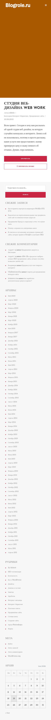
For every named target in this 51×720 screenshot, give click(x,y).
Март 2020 (12, 320)
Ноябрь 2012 (12, 483)
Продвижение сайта (36, 116)
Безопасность (12, 576)
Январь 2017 (12, 337)
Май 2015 (11, 365)
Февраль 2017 (13, 333)
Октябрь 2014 (13, 394)
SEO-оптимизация (14, 572)
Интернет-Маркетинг (20, 116)
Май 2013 (11, 459)
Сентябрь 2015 (13, 353)
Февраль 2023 (13, 308)
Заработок (11, 596)
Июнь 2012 (12, 504)
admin (11, 113)
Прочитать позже (25, 166)
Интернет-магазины (15, 600)
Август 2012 (12, 495)
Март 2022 (12, 312)
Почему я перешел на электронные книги (22, 228)
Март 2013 (12, 467)
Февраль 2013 (13, 471)
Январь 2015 (12, 381)
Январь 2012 (12, 524)
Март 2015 (12, 373)
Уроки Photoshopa (15, 625)
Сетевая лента (13, 617)
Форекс (10, 629)
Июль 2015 (12, 357)
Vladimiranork (14, 272)
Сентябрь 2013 (13, 442)
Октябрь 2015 (13, 349)
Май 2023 (11, 296)
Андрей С (11, 250)
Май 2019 (11, 328)
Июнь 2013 (12, 455)
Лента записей (13, 648)
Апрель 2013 (12, 463)
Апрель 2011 (12, 552)
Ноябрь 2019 (12, 324)
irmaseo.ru (12, 278)
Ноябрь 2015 (12, 345)
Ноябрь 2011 (12, 532)
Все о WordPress (14, 580)
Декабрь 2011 (13, 528)
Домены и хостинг (14, 588)
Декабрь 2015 (13, 341)
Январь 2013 (12, 475)
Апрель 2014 (12, 418)
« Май (7, 713)
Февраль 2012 (13, 520)
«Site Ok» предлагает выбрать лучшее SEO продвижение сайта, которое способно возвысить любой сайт (26, 258)
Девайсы (11, 584)
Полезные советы (14, 608)
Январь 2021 (12, 316)
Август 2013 (12, 447)
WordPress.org (14, 656)
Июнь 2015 (12, 361)
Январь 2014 (12, 426)
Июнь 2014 (12, 410)
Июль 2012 (12, 499)
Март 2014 (12, 422)
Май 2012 (11, 508)
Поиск (25, 194)
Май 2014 (11, 414)
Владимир (11, 265)
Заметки (11, 592)
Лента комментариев (15, 652)
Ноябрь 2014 (12, 390)
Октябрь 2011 (13, 536)
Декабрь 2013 (13, 430)
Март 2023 (12, 304)
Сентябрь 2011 (13, 540)
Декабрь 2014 (13, 385)
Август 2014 (12, 402)
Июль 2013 (12, 451)
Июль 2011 (12, 548)
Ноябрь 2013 (12, 434)
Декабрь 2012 (13, 479)
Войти (10, 644)
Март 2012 (12, 516)
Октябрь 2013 (13, 438)
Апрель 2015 (12, 369)
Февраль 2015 (13, 377)
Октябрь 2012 (13, 487)
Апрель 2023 (13, 300)
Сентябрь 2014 (13, 398)
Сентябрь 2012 (13, 491)
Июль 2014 (12, 406)
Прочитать (25, 159)
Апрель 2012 (12, 512)
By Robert (12, 568)
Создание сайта (13, 621)
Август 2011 (12, 544)
